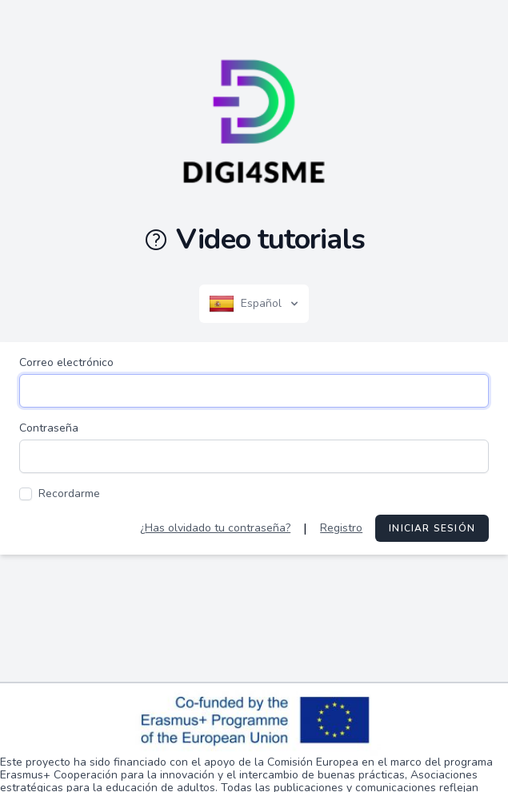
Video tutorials (254, 239)
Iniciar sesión (432, 528)
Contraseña (48, 428)
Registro (341, 527)
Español (255, 303)
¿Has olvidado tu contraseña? (215, 527)
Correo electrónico (66, 362)
